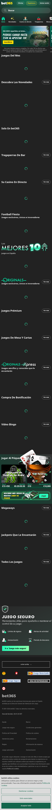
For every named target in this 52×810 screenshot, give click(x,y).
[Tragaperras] (39, 20)
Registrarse (31, 3)
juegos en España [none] (8, 253)
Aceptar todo (26, 806)
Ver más (46, 82)
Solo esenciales (26, 798)
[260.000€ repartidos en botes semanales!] (25, 36)
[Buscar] (5, 10)
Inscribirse (8, 42)
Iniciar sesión (44, 3)
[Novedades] (12, 20)
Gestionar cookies (26, 791)
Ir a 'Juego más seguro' (15, 648)
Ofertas (20, 3)
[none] (26, 247)
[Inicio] (2, 20)
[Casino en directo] (25, 20)
